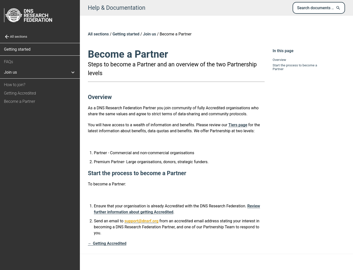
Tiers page (237, 125)
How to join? (14, 84)
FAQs (8, 61)
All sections (98, 34)
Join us (149, 34)
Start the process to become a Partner (295, 67)
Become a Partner (19, 101)
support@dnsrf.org (141, 221)
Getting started (17, 49)
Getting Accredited (20, 93)
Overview (279, 60)
